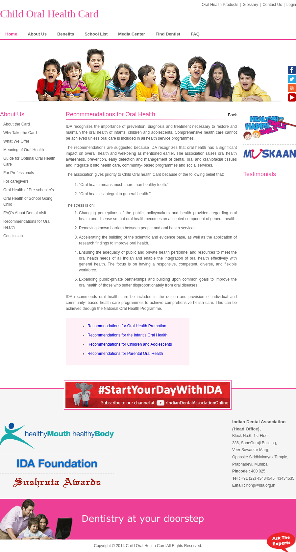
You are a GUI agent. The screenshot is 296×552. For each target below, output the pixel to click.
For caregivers (16, 181)
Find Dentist (168, 34)
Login (291, 4)
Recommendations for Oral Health (26, 224)
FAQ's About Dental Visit (24, 213)
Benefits (65, 34)
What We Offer (16, 141)
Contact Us (272, 4)
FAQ (195, 34)
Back (232, 115)
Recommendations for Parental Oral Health (125, 353)
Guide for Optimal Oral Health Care (29, 161)
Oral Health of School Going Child (27, 201)
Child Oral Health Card (49, 14)
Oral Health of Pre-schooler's (28, 190)
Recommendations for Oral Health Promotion (126, 326)
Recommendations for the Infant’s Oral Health (127, 335)
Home (11, 34)
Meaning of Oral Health (23, 150)
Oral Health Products (220, 4)
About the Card (16, 124)
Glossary (250, 4)
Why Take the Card (20, 132)
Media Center (131, 34)
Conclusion (13, 236)
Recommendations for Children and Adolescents (129, 344)
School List (96, 34)
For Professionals (18, 173)
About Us (37, 34)
